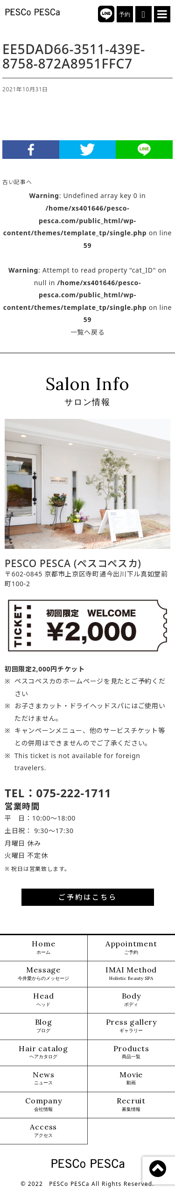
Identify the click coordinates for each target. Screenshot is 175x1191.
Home (43, 947)
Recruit (131, 1104)
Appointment (131, 947)
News (43, 1078)
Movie (131, 1078)
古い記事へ (17, 181)
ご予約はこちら (87, 897)
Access (43, 1130)
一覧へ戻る (87, 332)
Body (131, 999)
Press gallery (131, 1025)
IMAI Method (131, 973)
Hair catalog (43, 1052)
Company (43, 1104)
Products (131, 1052)
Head (43, 999)
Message (43, 973)
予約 (125, 14)
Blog (43, 1025)
